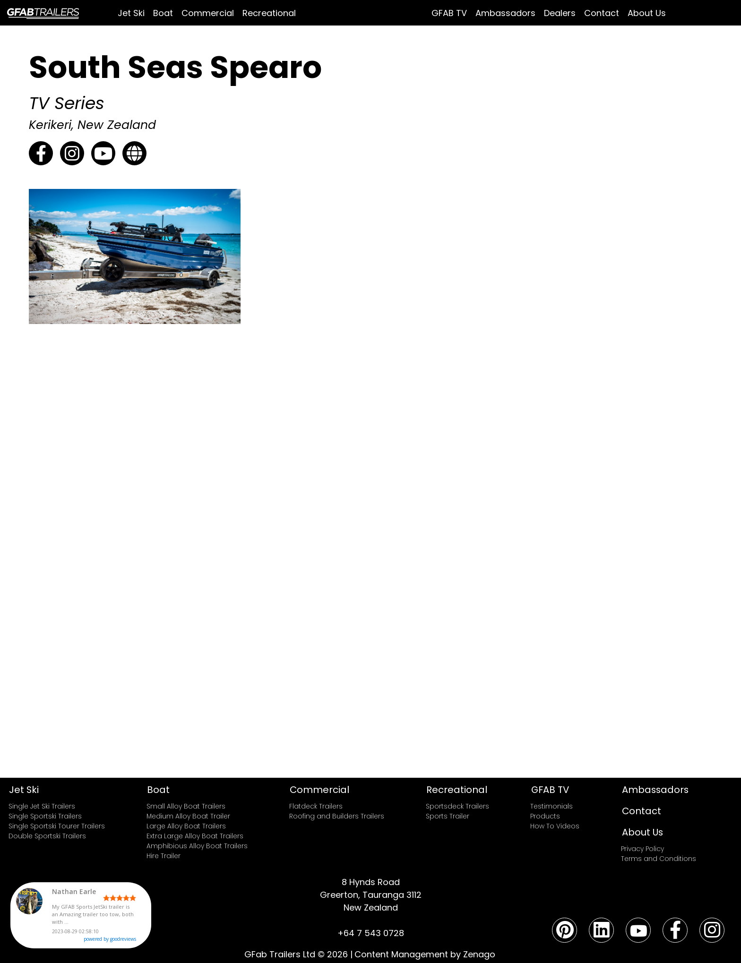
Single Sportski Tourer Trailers (57, 826)
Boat (163, 13)
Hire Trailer (163, 856)
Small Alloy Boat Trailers (185, 806)
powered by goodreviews (133, 941)
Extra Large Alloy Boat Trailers (194, 836)
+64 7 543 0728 (370, 933)
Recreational (269, 13)
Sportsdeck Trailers (457, 806)
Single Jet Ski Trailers (42, 806)
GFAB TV (449, 13)
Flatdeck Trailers (316, 806)
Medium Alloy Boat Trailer (188, 816)
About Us (647, 13)
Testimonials (551, 806)
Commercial (207, 13)
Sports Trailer (447, 816)
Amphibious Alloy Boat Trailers (197, 846)
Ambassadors (505, 13)
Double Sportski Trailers (47, 836)
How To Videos (554, 826)
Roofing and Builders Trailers (336, 816)
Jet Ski (131, 13)
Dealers (560, 13)
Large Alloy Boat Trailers (186, 826)
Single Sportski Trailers (45, 816)
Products (545, 816)
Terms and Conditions (658, 858)
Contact (601, 13)
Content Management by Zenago (424, 954)
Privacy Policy (642, 848)
